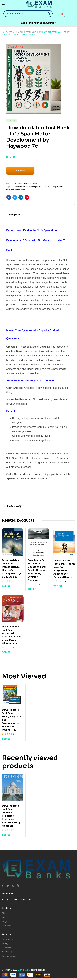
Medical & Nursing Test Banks (22, 32)
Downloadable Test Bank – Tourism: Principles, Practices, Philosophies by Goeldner (11, 815)
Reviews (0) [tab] (14, 506)
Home (4, 32)
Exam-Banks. (23, 970)
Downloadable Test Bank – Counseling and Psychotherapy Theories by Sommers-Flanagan (37, 570)
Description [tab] (14, 214)
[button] (38, 23)
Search (49, 13)
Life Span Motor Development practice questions (30, 186)
